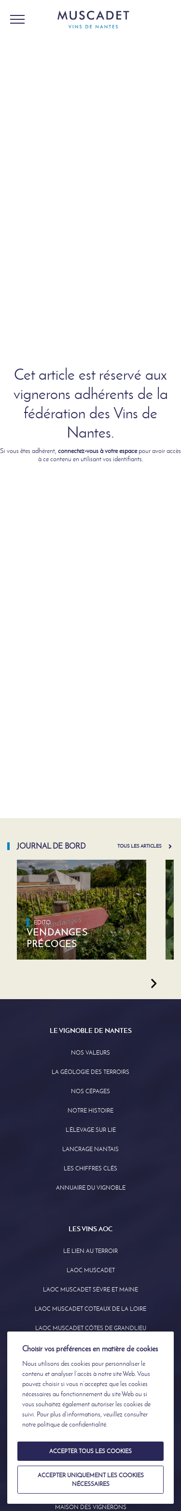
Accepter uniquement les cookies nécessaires (91, 1479)
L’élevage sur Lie (91, 1129)
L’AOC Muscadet (91, 1270)
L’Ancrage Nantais (90, 1149)
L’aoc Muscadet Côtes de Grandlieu (90, 1328)
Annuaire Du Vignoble (90, 1187)
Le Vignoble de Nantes (91, 1030)
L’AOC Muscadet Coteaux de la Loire (90, 1308)
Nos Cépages (90, 1091)
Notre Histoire (90, 1110)
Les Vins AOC (90, 1228)
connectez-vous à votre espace (97, 451)
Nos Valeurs (90, 1052)
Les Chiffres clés (90, 1168)
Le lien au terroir (90, 1251)
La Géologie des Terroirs (90, 1072)
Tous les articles (139, 846)
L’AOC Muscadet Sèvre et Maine (90, 1289)
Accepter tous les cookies (90, 1451)
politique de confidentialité (71, 1424)
